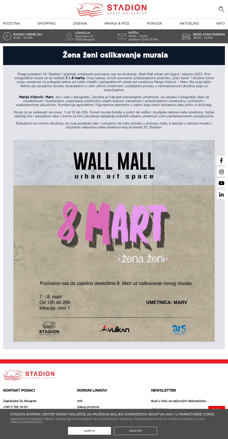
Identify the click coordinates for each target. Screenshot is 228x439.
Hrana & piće (117, 23)
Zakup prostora (88, 407)
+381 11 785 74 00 (15, 407)
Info (220, 23)
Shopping (46, 23)
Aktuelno (189, 23)
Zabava (80, 23)
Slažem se (89, 430)
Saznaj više (135, 430)
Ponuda (154, 23)
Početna (11, 23)
